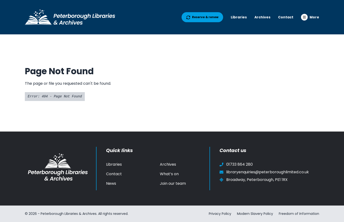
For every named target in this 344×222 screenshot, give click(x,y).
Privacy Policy (220, 213)
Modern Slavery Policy (255, 213)
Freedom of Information (299, 213)
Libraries (239, 17)
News (111, 183)
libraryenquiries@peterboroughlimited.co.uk (264, 172)
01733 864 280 (236, 164)
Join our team (173, 183)
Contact (285, 17)
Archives (262, 17)
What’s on (169, 174)
